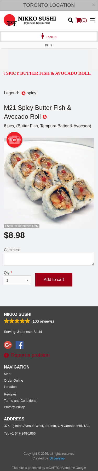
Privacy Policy (14, 407)
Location (10, 387)
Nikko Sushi (17, 314)
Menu (8, 374)
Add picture (14, 140)
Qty (17, 277)
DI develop (57, 458)
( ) (81, 20)
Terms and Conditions (20, 401)
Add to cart (54, 279)
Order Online (13, 380)
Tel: (20, 433)
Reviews (10, 394)
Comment (49, 257)
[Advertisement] (49, 59)
